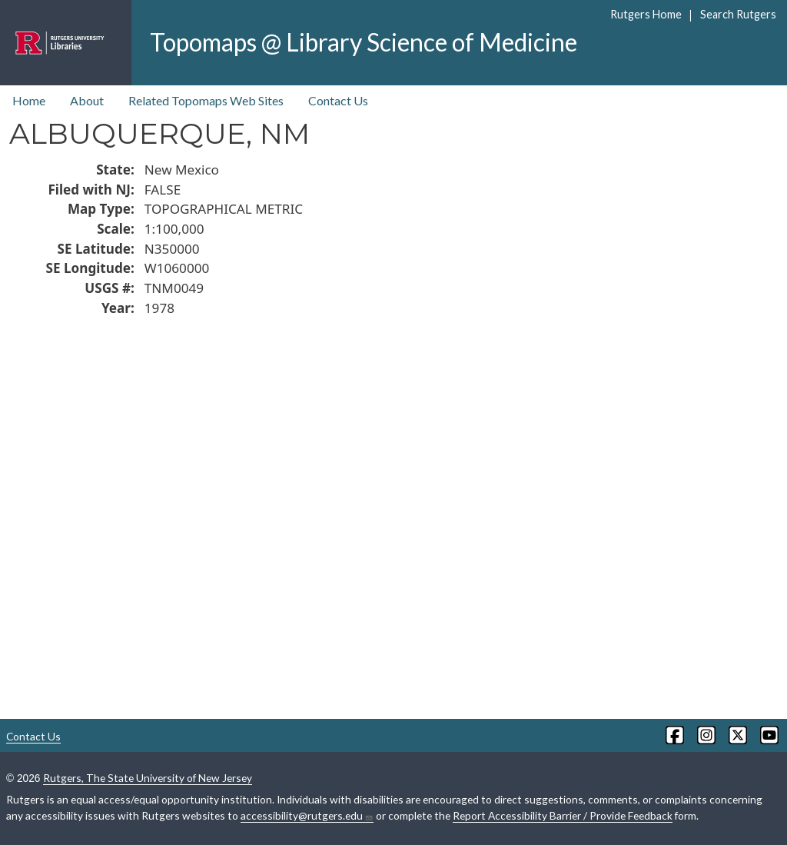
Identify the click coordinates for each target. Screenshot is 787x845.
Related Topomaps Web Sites (206, 100)
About (87, 100)
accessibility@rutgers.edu (307, 816)
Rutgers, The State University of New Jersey (147, 777)
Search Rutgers (738, 14)
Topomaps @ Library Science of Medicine (363, 42)
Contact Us (338, 100)
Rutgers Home (646, 14)
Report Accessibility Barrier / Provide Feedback (562, 815)
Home (28, 100)
